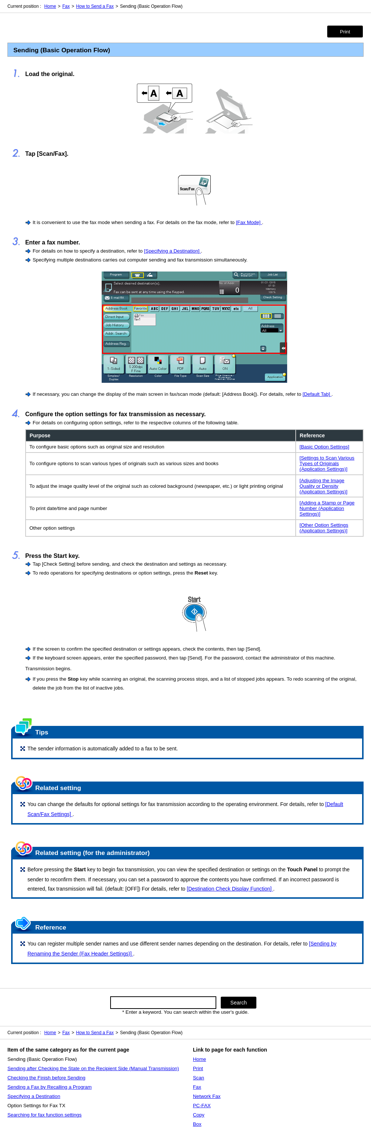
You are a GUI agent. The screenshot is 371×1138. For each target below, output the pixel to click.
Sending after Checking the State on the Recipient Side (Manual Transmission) (93, 1068)
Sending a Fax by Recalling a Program (49, 1087)
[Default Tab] (317, 394)
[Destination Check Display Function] (230, 889)
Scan (198, 1078)
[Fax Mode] (249, 222)
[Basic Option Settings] (324, 447)
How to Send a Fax (95, 6)
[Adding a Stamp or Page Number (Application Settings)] (326, 508)
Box (197, 1124)
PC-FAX (202, 1105)
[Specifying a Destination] (172, 251)
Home (50, 6)
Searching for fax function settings (44, 1115)
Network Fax (206, 1096)
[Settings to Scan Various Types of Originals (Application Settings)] (326, 463)
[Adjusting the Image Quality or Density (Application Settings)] (323, 486)
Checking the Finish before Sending (46, 1078)
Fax (66, 6)
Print (345, 31)
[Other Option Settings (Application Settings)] (323, 527)
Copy (198, 1115)
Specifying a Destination (33, 1096)
